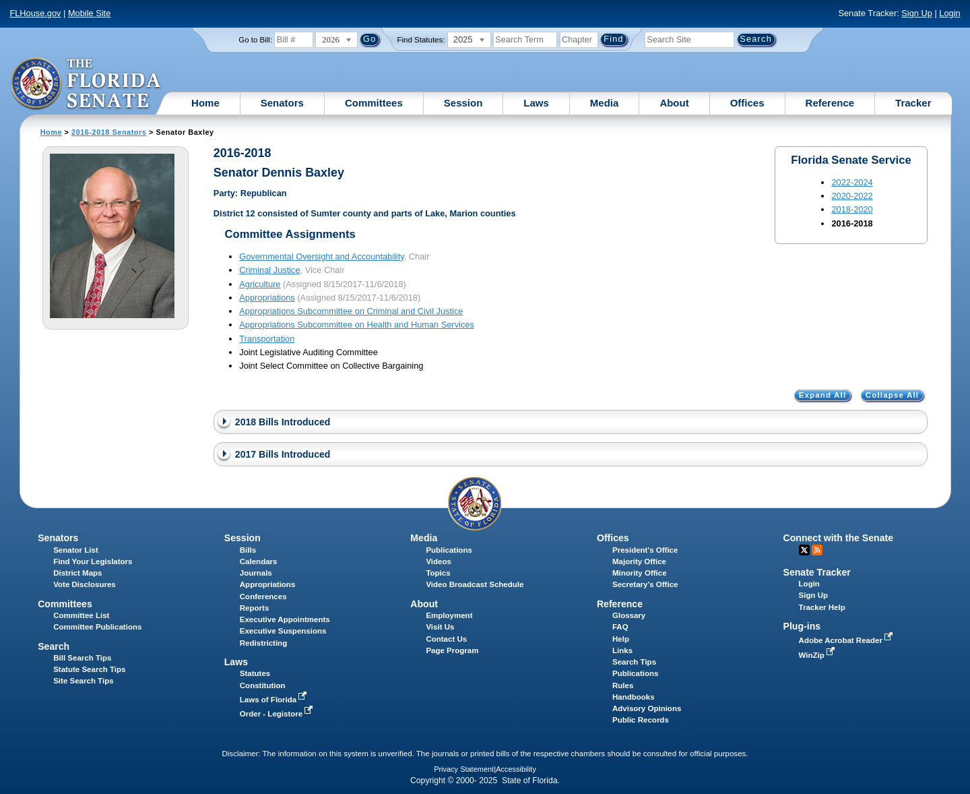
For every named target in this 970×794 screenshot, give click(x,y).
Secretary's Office (645, 584)
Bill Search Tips (82, 658)
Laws (536, 103)
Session (463, 103)
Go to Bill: (255, 40)
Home (205, 103)
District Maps (77, 573)
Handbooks (633, 697)
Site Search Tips (83, 681)
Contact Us (446, 639)
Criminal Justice (269, 270)
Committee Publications (97, 627)
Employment (449, 615)
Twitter (804, 550)
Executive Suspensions (283, 631)
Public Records (640, 720)
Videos (438, 561)
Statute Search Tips (89, 669)
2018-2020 (851, 209)
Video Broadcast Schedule (474, 584)
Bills (248, 550)
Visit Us (440, 627)
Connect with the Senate (838, 537)
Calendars (259, 561)
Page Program (452, 650)
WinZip (818, 655)
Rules (622, 685)
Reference (830, 103)
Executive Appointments (285, 619)
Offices (747, 103)
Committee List (81, 615)
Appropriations (267, 298)
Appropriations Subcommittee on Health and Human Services (356, 324)
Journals (256, 573)
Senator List (75, 550)
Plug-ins (802, 626)
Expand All (823, 396)
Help (620, 639)
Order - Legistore (278, 714)
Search (53, 646)
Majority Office (639, 561)
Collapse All (892, 396)
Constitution (263, 685)
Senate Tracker (817, 572)
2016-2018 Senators (108, 132)
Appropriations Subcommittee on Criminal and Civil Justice (351, 311)
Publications (449, 550)
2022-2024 (851, 182)
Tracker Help (822, 607)
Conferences (263, 596)
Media (604, 103)
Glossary (628, 615)
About (673, 103)
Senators (282, 103)
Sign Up (916, 13)
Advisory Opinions (646, 708)
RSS (817, 550)
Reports (254, 608)
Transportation (266, 339)
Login (949, 13)
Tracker (913, 103)
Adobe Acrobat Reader (847, 640)
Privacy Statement (464, 769)
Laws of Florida (275, 700)
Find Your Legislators (92, 561)
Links (622, 650)
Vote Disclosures (84, 584)
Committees (374, 103)
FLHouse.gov (35, 13)
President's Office (645, 550)
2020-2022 (851, 196)
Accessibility (516, 769)
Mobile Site (89, 13)
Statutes (255, 673)
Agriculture (259, 284)
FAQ (620, 627)
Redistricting (263, 643)
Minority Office (639, 573)
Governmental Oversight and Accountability (321, 256)
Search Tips (634, 662)
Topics (438, 573)
